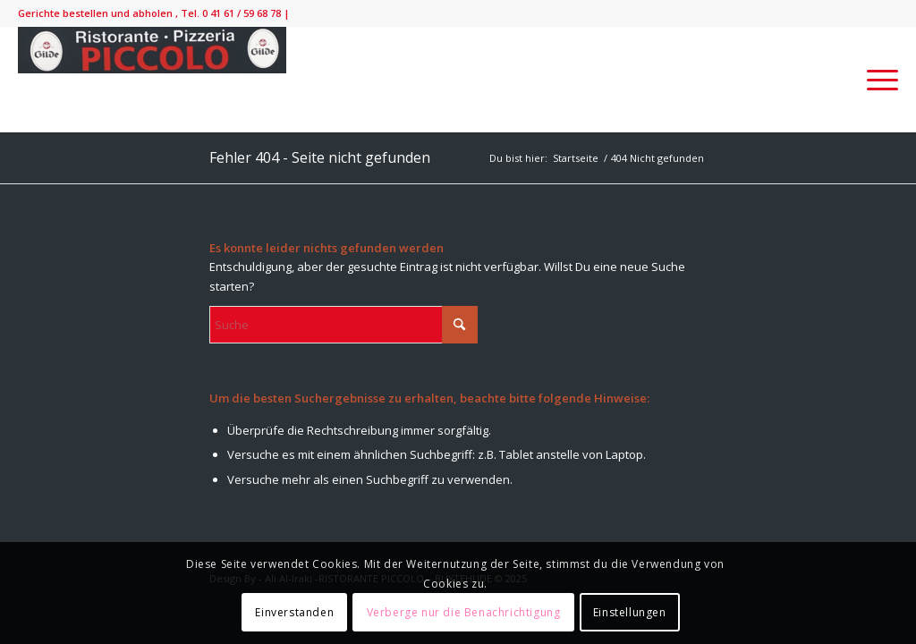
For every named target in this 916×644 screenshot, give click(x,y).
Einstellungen (629, 612)
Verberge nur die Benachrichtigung (464, 612)
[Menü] (876, 79)
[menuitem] (876, 79)
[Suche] (343, 324)
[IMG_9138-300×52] (152, 79)
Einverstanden (294, 612)
